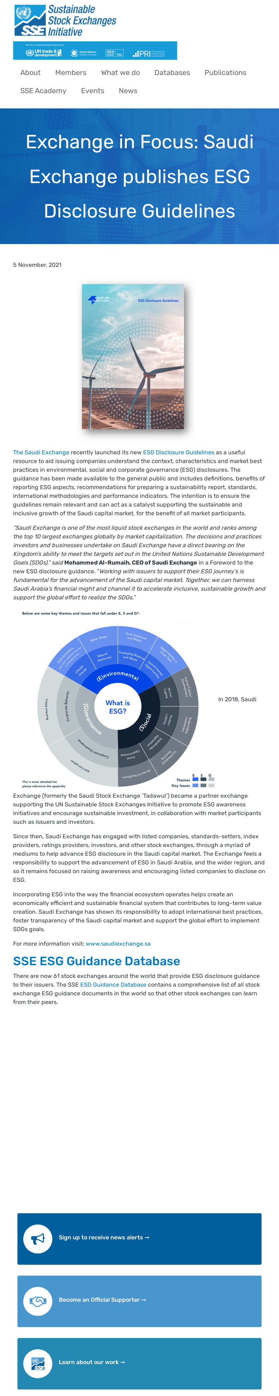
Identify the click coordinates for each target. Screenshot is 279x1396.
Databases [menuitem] (172, 72)
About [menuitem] (30, 72)
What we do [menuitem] (120, 72)
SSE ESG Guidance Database (96, 961)
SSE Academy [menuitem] (43, 90)
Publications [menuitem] (225, 72)
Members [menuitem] (70, 72)
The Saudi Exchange (41, 452)
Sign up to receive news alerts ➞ (104, 1237)
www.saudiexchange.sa (118, 943)
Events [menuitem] (92, 90)
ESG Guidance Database (112, 984)
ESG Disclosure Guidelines (178, 452)
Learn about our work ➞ (92, 1362)
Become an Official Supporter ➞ (102, 1299)
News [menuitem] (128, 90)
